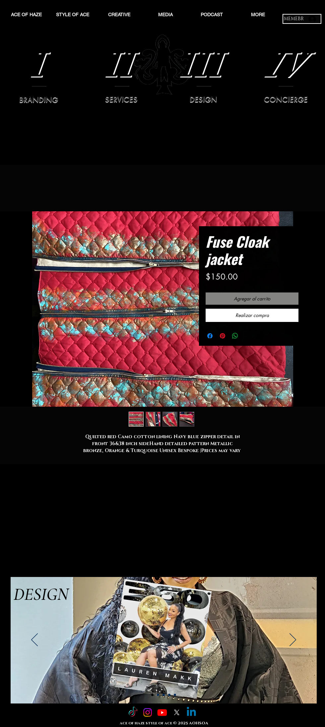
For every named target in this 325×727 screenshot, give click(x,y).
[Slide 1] (152, 695)
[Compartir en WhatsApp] (235, 336)
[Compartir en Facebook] (210, 336)
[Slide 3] (163, 695)
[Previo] (34, 640)
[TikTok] (133, 712)
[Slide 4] (169, 695)
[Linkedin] (191, 712)
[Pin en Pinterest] (223, 336)
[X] (176, 712)
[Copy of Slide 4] (175, 695)
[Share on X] (248, 336)
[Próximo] (293, 640)
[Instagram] (147, 712)
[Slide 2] (158, 695)
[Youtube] (162, 712)
